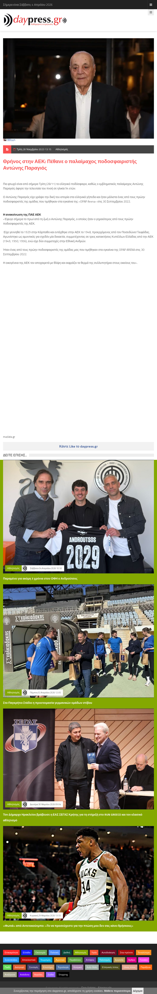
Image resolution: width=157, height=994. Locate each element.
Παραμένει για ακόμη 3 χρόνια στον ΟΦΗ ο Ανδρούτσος (40, 578)
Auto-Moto (92, 967)
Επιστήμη (48, 967)
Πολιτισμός (104, 960)
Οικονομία (40, 952)
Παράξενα (146, 967)
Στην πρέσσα (126, 952)
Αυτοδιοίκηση (108, 952)
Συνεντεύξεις (11, 960)
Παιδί (7, 967)
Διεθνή (66, 952)
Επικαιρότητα (11, 952)
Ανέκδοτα (24, 974)
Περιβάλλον (75, 960)
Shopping (63, 974)
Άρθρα (131, 960)
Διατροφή (19, 967)
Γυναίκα (144, 960)
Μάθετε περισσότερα (117, 990)
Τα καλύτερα (144, 952)
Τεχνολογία (63, 967)
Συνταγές (33, 967)
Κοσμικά (77, 967)
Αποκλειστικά (29, 960)
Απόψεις (90, 960)
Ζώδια (51, 974)
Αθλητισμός (61, 149)
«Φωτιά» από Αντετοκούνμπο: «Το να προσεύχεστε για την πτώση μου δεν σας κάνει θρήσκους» (68, 925)
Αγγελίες (38, 974)
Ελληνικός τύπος (110, 967)
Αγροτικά (60, 960)
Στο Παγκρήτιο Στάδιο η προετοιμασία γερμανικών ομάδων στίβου (47, 703)
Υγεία (94, 952)
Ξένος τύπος (129, 967)
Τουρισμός (45, 960)
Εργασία (119, 960)
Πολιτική (54, 952)
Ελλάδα (26, 952)
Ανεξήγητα (10, 974)
